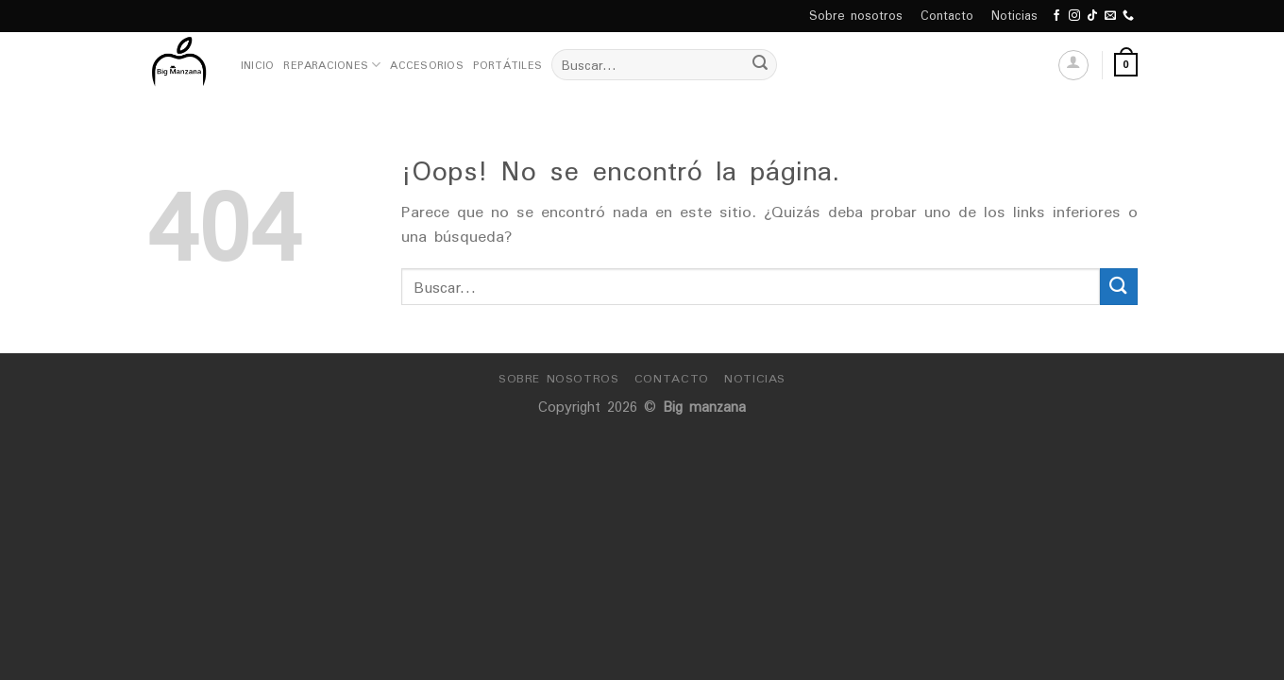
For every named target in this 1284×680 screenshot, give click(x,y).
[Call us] (1128, 16)
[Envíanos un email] (1110, 16)
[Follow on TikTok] (1092, 16)
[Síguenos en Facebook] (1056, 16)
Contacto (947, 15)
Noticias (1014, 15)
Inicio (257, 65)
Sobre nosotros (856, 15)
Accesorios (426, 65)
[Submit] (760, 65)
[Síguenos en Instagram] (1074, 16)
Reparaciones (331, 65)
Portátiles (507, 65)
